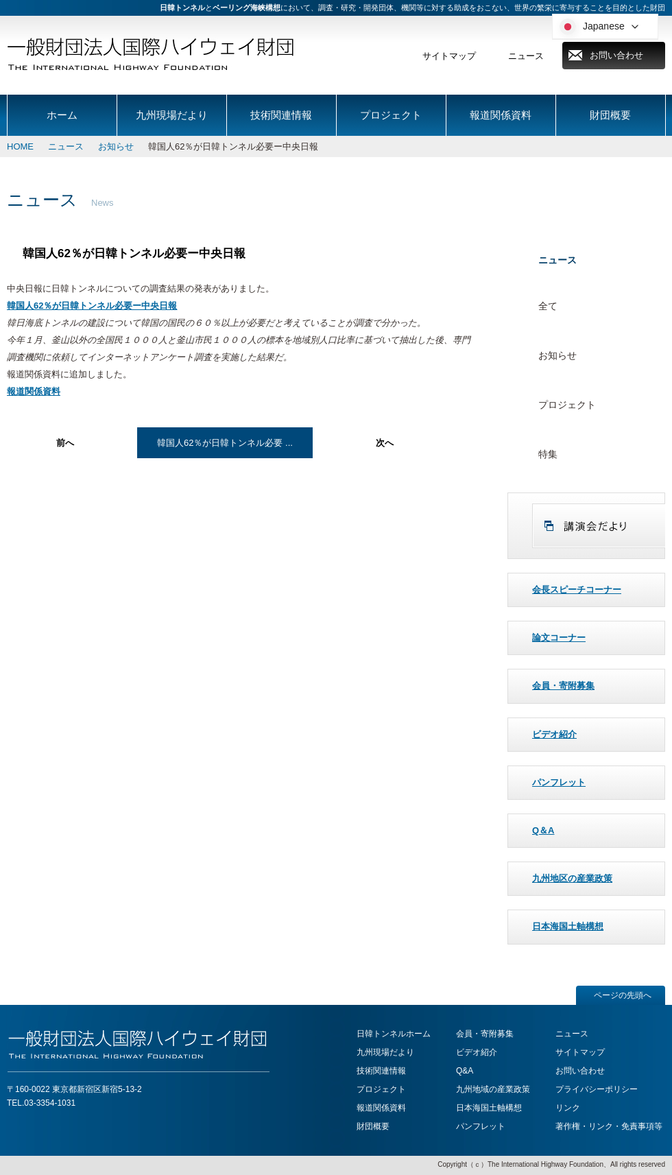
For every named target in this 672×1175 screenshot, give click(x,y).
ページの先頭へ (622, 995)
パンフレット (559, 782)
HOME (20, 146)
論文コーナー (559, 637)
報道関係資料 (500, 115)
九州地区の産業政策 (572, 878)
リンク (567, 1108)
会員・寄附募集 (563, 685)
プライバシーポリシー (596, 1089)
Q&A (464, 1071)
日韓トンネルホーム (394, 1033)
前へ (65, 443)
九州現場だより (172, 115)
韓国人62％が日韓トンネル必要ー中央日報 (92, 305)
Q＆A (543, 830)
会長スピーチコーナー (576, 589)
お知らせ (116, 146)
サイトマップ (449, 56)
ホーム (62, 115)
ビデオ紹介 (554, 734)
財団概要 (610, 115)
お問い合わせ (616, 55)
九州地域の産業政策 (493, 1089)
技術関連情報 (281, 115)
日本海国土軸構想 (567, 926)
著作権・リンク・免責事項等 (608, 1126)
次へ (385, 443)
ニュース (526, 56)
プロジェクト (391, 115)
